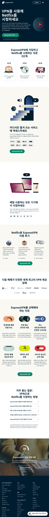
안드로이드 (4, 492)
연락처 (34, 490)
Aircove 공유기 (5, 496)
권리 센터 (19, 506)
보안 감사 (19, 508)
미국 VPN (4, 512)
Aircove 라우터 (20, 496)
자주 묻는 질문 (35, 489)
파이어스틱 (4, 500)
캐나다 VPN (4, 515)
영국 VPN (4, 513)
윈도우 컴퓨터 (4, 489)
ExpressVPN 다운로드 (6, 485)
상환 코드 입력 (35, 494)
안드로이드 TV (4, 502)
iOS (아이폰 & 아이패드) (6, 490)
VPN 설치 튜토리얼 (36, 487)
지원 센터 (34, 485)
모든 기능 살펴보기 (20, 485)
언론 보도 (19, 513)
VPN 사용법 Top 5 (36, 506)
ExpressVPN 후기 (20, 510)
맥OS (3, 487)
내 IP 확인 (35, 502)
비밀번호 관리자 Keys (21, 494)
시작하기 (37, 2)
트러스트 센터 (20, 504)
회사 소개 (19, 502)
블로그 (34, 508)
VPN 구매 (34, 492)
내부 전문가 (19, 511)
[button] (23, 402)
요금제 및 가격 (20, 489)
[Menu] (46, 2)
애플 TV (3, 498)
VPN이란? (35, 500)
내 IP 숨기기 (35, 504)
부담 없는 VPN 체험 (21, 487)
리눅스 (3, 494)
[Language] (43, 2)
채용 (18, 515)
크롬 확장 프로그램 (5, 504)
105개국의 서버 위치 (6, 510)
